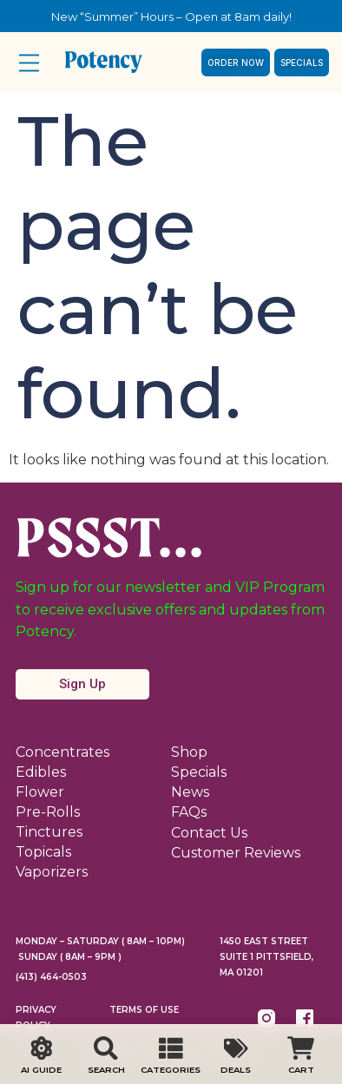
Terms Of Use (144, 1009)
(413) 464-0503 (51, 976)
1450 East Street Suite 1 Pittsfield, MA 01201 (266, 957)
